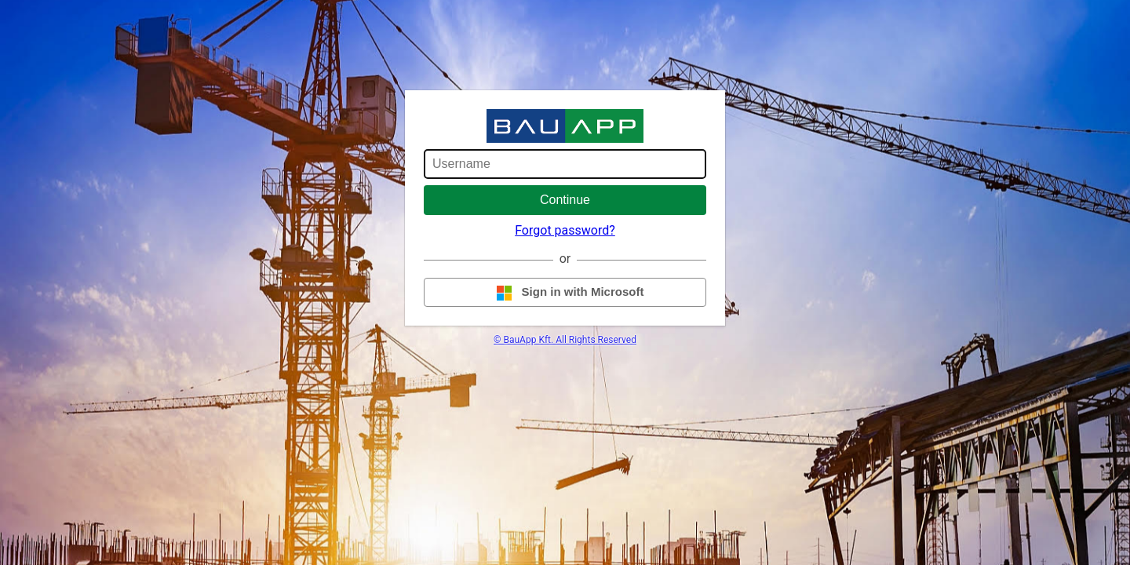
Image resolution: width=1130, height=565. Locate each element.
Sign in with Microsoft (565, 293)
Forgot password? (565, 230)
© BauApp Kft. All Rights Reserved (565, 339)
